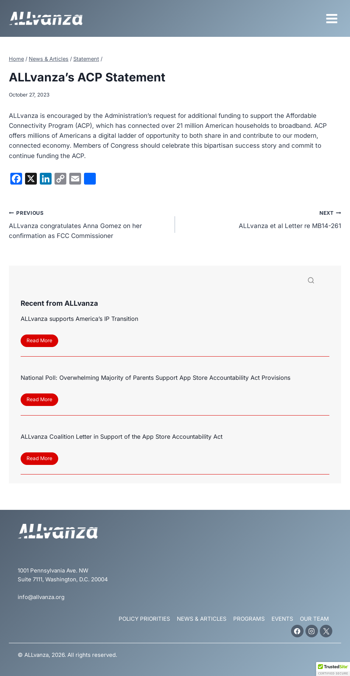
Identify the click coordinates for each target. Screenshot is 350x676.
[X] (326, 631)
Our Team (314, 618)
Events (282, 618)
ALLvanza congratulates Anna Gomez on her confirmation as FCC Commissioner (89, 223)
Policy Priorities (144, 618)
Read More (41, 341)
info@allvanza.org (41, 596)
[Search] (175, 282)
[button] (333, 669)
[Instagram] (311, 631)
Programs (249, 618)
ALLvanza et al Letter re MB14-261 (261, 219)
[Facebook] (297, 631)
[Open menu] (331, 18)
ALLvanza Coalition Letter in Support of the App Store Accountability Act (122, 436)
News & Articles (202, 618)
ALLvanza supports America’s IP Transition (79, 318)
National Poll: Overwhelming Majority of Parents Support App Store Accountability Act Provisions (155, 377)
